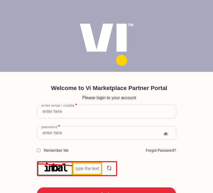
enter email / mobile (59, 104)
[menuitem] (161, 150)
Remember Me (53, 150)
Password (50, 126)
